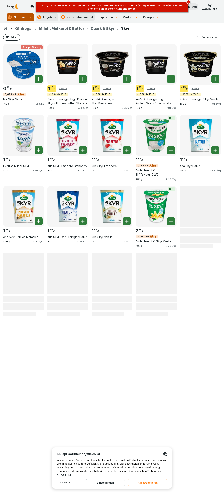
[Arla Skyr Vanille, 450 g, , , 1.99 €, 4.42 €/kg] (112, 206)
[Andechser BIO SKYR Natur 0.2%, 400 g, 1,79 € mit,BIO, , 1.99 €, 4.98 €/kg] (156, 135)
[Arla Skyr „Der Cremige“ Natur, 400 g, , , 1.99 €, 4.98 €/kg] (67, 206)
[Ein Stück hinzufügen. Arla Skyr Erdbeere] (127, 150)
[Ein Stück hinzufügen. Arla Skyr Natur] (215, 150)
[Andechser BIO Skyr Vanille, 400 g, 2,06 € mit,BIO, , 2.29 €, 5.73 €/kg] (156, 206)
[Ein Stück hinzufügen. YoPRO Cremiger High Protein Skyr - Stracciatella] (171, 79)
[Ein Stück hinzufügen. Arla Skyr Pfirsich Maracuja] (39, 221)
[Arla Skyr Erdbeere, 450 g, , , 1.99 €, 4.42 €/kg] (112, 135)
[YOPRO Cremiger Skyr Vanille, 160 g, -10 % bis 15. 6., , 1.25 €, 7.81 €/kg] (200, 64)
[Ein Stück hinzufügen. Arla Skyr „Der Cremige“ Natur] (83, 221)
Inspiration (108, 17)
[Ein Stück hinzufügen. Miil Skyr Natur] (39, 79)
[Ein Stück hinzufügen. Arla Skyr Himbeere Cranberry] (83, 150)
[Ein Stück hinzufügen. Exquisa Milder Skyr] (39, 150)
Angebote (46, 17)
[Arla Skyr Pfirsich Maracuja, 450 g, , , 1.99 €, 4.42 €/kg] (23, 206)
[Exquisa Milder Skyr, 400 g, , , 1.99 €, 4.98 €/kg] (23, 135)
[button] (209, 6)
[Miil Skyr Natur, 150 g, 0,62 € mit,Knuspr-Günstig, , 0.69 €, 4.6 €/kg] (23, 64)
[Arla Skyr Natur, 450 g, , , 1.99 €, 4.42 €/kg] (200, 135)
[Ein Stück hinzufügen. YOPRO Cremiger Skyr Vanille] (215, 79)
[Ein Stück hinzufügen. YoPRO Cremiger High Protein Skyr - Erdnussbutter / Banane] (83, 79)
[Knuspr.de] (5, 28)
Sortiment (20, 17)
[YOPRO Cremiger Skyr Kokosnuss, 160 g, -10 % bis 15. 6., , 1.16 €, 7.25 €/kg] (112, 64)
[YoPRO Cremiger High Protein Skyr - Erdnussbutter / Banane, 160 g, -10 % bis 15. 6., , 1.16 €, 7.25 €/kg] (67, 64)
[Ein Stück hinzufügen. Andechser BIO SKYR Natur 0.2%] (171, 150)
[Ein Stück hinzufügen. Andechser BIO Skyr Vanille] (171, 221)
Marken (130, 17)
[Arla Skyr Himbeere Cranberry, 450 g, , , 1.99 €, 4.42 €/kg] (67, 135)
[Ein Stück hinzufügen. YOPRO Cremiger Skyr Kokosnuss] (127, 79)
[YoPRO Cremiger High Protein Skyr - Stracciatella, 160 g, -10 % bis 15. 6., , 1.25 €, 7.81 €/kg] (156, 64)
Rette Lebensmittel (77, 17)
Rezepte (151, 17)
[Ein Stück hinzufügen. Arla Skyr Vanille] (127, 221)
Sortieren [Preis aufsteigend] (207, 37)
